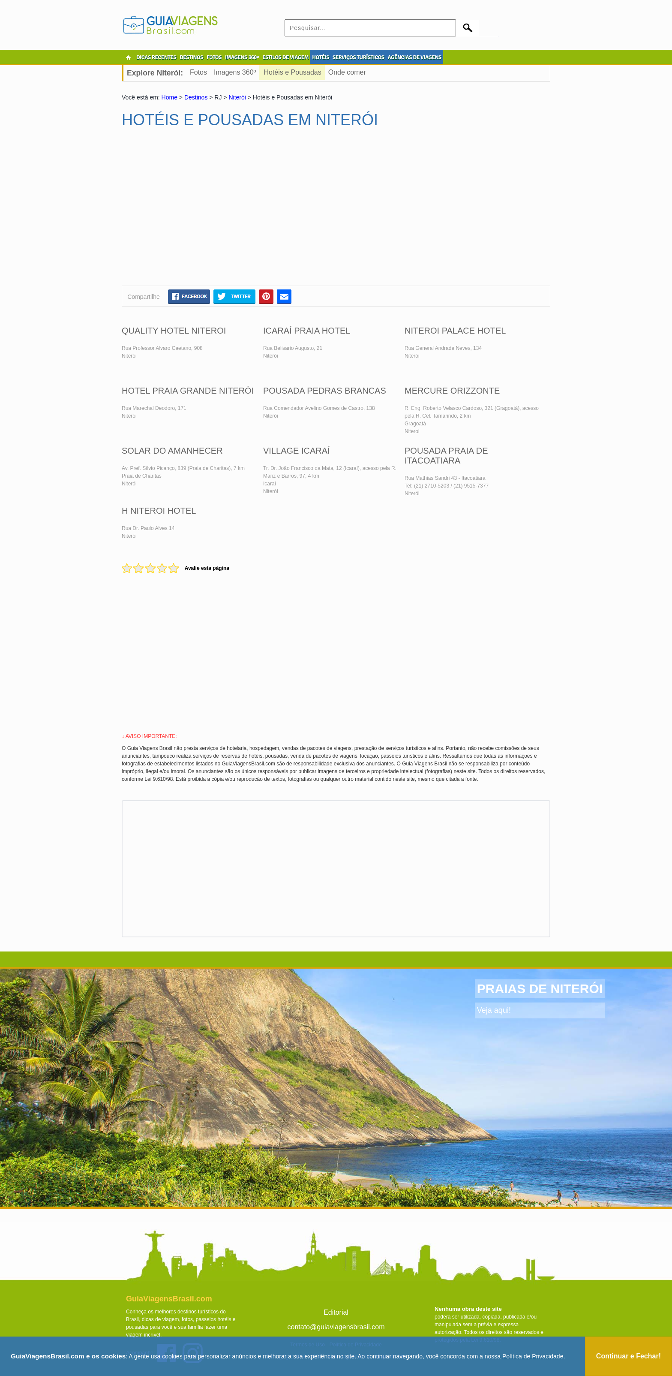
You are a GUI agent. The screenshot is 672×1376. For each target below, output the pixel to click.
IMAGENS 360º (242, 57)
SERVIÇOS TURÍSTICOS (358, 57)
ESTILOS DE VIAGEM (285, 57)
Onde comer (347, 72)
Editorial (336, 1312)
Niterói (237, 97)
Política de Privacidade (532, 1356)
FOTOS (214, 57)
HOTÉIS (320, 57)
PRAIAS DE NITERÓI (540, 989)
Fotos (198, 72)
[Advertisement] (204, 211)
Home (169, 97)
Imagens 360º (235, 72)
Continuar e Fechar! (628, 1356)
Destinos (195, 97)
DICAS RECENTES (156, 57)
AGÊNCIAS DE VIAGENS (414, 57)
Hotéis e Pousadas (292, 72)
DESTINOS (191, 57)
